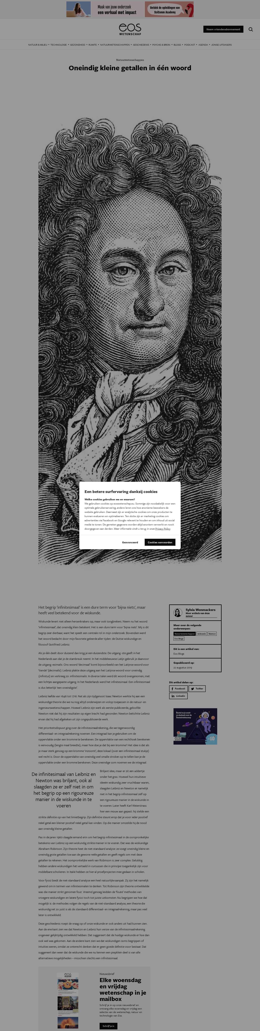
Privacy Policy (162, 529)
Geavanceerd (130, 542)
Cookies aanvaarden (160, 542)
